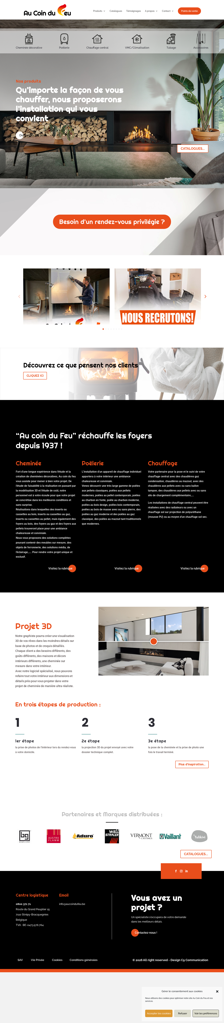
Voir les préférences (205, 1013)
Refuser (182, 1013)
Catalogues (116, 11)
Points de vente (189, 11)
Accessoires (200, 47)
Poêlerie (64, 47)
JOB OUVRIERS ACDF (41, 360)
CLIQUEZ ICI (35, 426)
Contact (166, 11)
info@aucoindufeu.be (72, 954)
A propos (150, 11)
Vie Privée (37, 1010)
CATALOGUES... (193, 149)
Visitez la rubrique (60, 619)
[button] (217, 991)
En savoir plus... (41, 368)
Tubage (171, 47)
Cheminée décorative (29, 47)
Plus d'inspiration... (192, 815)
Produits (97, 11)
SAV (20, 1010)
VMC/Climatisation (137, 47)
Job (120, 360)
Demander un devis (33, 135)
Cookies (57, 1010)
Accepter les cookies (159, 1013)
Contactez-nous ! (146, 983)
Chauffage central (97, 47)
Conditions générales (83, 1010)
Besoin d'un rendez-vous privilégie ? (112, 222)
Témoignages (133, 11)
